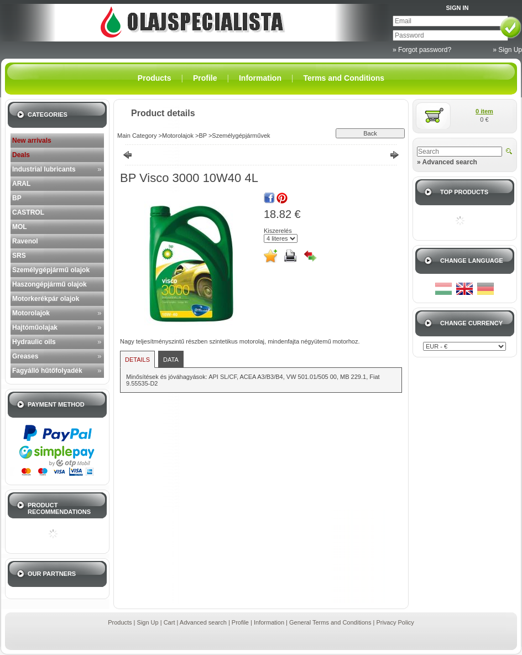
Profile (240, 622)
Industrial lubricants (44, 169)
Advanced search (203, 622)
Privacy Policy (395, 622)
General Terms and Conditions (330, 622)
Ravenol (25, 241)
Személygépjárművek (241, 135)
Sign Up (148, 622)
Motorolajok (31, 313)
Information (269, 622)
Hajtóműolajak (35, 327)
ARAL (21, 184)
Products (120, 622)
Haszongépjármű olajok (49, 284)
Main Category (137, 135)
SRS (19, 255)
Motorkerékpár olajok (45, 299)
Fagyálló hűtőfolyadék (47, 371)
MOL (19, 227)
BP (17, 198)
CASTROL (28, 212)
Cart (169, 622)
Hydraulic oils (34, 342)
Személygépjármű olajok (51, 270)
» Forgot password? (422, 50)
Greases (25, 356)
